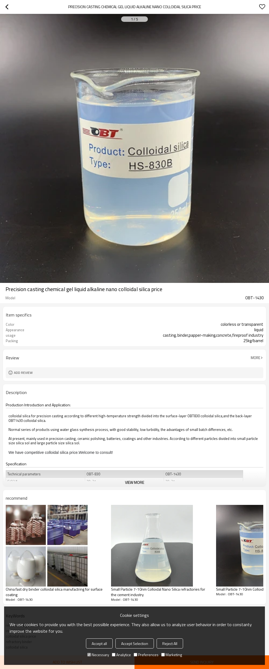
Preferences (146, 655)
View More (134, 482)
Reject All (169, 643)
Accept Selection (134, 643)
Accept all (99, 643)
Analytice (121, 655)
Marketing (171, 655)
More (255, 357)
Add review (23, 372)
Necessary (98, 655)
